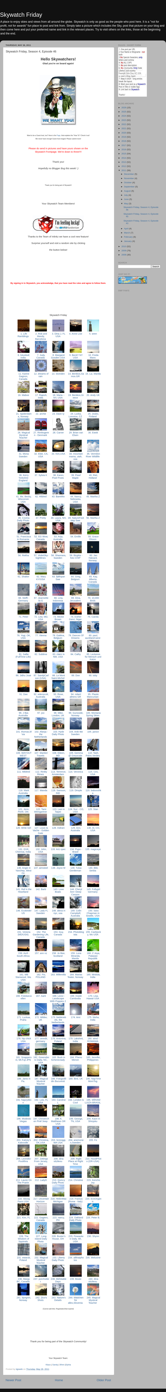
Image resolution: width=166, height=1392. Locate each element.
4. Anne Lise (75, 333)
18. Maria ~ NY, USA (58, 396)
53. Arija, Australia (58, 537)
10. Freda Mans (93, 356)
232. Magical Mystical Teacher (41, 1260)
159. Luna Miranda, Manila (75, 956)
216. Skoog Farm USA (23, 1200)
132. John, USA (41, 850)
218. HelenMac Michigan (58, 1200)
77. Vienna (41, 635)
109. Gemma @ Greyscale (75, 754)
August (127, 191)
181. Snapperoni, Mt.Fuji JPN (23, 1058)
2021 (124, 128)
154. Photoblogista (75, 933)
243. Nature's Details (58, 1298)
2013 (124, 162)
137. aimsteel (41, 868)
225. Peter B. (93, 1217)
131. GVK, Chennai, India (23, 850)
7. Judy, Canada (40, 356)
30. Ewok (92, 432)
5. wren (93, 333)
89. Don (75, 675)
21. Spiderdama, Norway (23, 415)
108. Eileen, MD (58, 754)
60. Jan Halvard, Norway (93, 558)
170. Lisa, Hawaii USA (93, 997)
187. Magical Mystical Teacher (41, 1081)
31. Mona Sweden (23, 455)
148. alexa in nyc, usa (58, 911)
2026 (124, 107)
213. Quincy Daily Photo (58, 1181)
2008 (124, 255)
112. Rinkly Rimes (41, 773)
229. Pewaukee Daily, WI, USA (75, 1239)
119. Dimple (76, 790)
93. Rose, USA (58, 695)
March (127, 233)
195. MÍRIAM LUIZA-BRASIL (93, 1101)
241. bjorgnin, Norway (23, 1298)
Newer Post (13, 1380)
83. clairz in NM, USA (58, 655)
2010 (124, 246)
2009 (124, 250)
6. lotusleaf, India (23, 356)
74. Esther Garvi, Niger (75, 618)
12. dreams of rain (41, 375)
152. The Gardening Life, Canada (41, 935)
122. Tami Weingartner (41, 810)
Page (58, 135)
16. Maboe (23, 395)
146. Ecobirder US (23, 911)
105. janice (93, 731)
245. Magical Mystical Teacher (93, 1300)
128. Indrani (58, 828)
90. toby (93, 675)
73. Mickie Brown (58, 618)
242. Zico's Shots (41, 1298)
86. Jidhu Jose (23, 675)
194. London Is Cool (76, 1101)
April (126, 228)
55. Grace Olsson (92, 537)
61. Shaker (23, 576)
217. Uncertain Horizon (41, 1200)
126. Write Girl (23, 828)
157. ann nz (41, 953)
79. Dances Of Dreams (75, 636)
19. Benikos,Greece (76, 396)
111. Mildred (23, 771)
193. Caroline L (58, 1101)
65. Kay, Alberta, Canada (93, 579)
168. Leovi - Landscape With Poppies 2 (58, 998)
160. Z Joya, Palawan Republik (93, 956)
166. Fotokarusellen (23, 997)
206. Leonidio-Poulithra (23, 1160)
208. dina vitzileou (58, 1160)
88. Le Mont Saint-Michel (58, 676)
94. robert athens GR (76, 695)
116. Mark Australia (23, 791)
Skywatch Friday (21, 14)
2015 (124, 153)
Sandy (55, 1365)
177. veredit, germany (41, 1039)
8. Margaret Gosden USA (58, 356)
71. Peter (23, 616)
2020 (124, 133)
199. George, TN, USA (75, 1120)
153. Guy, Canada (58, 933)
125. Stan (93, 809)
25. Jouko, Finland (93, 415)
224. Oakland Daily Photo (75, 1218)
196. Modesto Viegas (23, 1120)
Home (59, 1380)
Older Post (104, 1380)
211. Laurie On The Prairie (23, 1181)
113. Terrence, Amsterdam (58, 773)
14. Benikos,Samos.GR (75, 375)
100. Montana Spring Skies (93, 714)
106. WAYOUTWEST (23, 754)
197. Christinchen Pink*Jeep (41, 1120)
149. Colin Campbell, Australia (75, 913)
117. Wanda (41, 790)
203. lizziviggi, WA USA (58, 1141)
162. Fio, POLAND (41, 975)
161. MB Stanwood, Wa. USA (23, 977)
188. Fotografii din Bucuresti (58, 1080)
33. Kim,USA (58, 454)
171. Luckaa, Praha (23, 1018)
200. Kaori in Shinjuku (93, 1120)
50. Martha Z (93, 518)
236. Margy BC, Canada (23, 1280)
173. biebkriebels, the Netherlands (58, 1020)
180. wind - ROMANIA (93, 1039)
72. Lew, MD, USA (41, 618)
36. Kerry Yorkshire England (23, 478)
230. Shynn (93, 1236)
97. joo (41, 713)
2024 (124, 116)
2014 (124, 158)
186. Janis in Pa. (23, 1080)
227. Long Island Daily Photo (41, 1239)
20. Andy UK (93, 395)
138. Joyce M (58, 868)
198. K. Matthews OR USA (58, 1121)
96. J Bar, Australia (23, 714)
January (128, 241)
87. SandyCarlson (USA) (41, 676)
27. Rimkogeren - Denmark (41, 433)
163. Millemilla (58, 974)
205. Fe (93, 1140)
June (126, 199)
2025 (124, 111)
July (126, 195)
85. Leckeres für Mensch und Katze (93, 657)
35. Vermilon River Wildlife (93, 455)
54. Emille (75, 536)
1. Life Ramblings (23, 335)
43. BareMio (58, 496)
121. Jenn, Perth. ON (23, 810)
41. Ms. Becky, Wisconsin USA (23, 499)
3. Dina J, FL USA (58, 335)
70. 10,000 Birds (93, 599)
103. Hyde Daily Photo (58, 733)
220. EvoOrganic (93, 1200)
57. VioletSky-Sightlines (40, 556)
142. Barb (41, 889)
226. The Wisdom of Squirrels (23, 1239)
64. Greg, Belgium (75, 577)
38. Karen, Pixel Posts (58, 476)
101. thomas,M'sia (23, 733)
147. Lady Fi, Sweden (41, 911)
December (129, 174)
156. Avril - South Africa (23, 954)
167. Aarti (41, 996)
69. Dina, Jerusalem (76, 599)
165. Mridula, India (93, 975)
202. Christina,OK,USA (41, 1141)
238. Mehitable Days (58, 1280)
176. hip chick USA (23, 1039)
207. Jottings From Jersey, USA (41, 1161)
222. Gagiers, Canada (40, 1218)
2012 (124, 166)
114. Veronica (75, 771)
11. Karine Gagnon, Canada (23, 376)
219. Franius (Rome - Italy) (75, 1200)
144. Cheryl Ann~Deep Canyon (75, 892)
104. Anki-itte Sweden (75, 733)
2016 (124, 149)
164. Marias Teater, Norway (75, 975)
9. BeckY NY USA (76, 356)
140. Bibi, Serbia (93, 869)
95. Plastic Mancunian (93, 695)
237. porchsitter (41, 1280)
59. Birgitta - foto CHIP (75, 556)
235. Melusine (93, 1257)
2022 (124, 124)
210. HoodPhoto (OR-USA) (93, 1160)
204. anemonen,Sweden (75, 1141)
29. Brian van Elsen (75, 433)
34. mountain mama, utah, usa (75, 456)
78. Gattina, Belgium (58, 636)
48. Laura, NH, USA (58, 519)
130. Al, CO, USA (93, 829)
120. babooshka (93, 791)
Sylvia (68, 1365)
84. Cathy (75, 654)
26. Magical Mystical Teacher (23, 435)
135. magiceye (93, 849)
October (128, 182)
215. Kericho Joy (93, 1181)
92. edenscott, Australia (41, 695)
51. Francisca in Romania (23, 537)
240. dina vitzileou (93, 1280)
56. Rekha (23, 555)
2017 (124, 145)
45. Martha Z (93, 496)
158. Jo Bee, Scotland (58, 954)
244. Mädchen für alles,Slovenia (75, 1300)
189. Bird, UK (75, 1078)
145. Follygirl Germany (93, 890)
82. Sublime (41, 654)
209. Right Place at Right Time (75, 1161)
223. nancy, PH (58, 1218)
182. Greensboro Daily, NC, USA (41, 1060)
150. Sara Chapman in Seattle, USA (93, 913)
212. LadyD (41, 1180)
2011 (124, 170)
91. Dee (23, 694)
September (129, 186)
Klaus (48, 1365)
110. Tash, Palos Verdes (93, 754)
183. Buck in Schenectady (58, 1058)
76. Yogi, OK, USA (23, 636)
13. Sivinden (58, 373)
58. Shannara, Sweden (58, 556)
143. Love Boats (58, 890)
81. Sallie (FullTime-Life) (23, 655)
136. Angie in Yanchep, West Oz (23, 870)
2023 (124, 120)
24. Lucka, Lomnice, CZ (76, 415)
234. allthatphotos (76, 1258)
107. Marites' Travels (41, 754)
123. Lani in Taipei (58, 810)
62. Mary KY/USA (41, 577)
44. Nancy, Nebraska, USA (76, 499)
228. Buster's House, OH (58, 1237)
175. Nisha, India (93, 1018)
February (128, 237)
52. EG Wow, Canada (41, 537)
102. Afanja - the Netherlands (41, 734)
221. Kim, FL (23, 1217)
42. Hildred (40, 496)
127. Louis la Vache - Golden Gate (41, 830)
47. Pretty (41, 518)
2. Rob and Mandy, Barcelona (41, 336)
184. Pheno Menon (75, 1058)
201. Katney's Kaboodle (23, 1141)
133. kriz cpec (58, 849)
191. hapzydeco (23, 1101)
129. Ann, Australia (75, 829)
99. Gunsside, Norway (75, 714)
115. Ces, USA (93, 773)
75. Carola (93, 616)
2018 (124, 141)
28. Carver (58, 432)
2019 (124, 137)
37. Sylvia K (41, 475)
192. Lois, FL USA (41, 1101)
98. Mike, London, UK (58, 714)
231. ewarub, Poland (23, 1258)
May (126, 203)
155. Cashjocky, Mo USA (93, 933)
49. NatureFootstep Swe (75, 519)
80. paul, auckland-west (93, 636)
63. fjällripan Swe (58, 577)
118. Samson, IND (58, 791)
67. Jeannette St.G (40, 599)
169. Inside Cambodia (76, 997)
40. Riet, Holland (93, 476)
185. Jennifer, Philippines (93, 1058)
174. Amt (75, 1017)
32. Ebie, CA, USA (41, 455)
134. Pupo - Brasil (75, 850)
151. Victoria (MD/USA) (23, 933)
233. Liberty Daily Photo (58, 1258)
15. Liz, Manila (93, 373)
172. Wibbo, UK (40, 1018)
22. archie (41, 413)
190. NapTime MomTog (93, 1080)
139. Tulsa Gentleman (76, 869)
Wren (62, 1365)
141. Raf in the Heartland (23, 890)
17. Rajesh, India (40, 396)
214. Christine (76, 1180)
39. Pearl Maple (76, 476)
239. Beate (75, 1279)
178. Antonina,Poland (58, 1039)
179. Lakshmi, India (75, 1039)
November (129, 178)
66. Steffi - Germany (23, 599)
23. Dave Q (58, 413)
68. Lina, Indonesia (58, 599)
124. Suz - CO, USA (76, 810)
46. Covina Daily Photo (23, 519)
